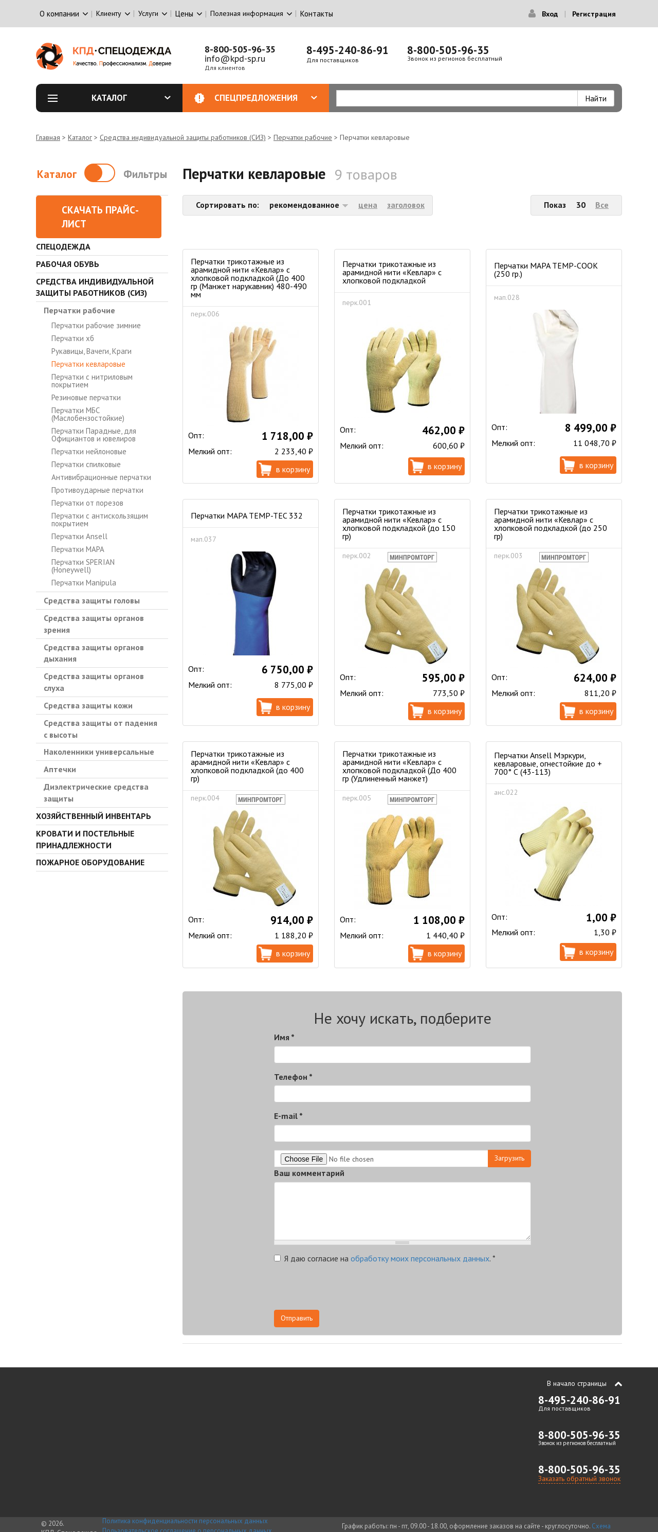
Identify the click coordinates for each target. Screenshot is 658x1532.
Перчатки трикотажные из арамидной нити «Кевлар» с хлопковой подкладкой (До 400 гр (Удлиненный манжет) (399, 766)
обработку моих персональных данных (420, 1258)
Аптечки (60, 769)
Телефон (293, 1077)
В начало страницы (577, 1383)
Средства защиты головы (92, 600)
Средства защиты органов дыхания (94, 653)
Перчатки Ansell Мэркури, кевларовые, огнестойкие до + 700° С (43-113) (548, 763)
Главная (48, 137)
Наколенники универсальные (99, 751)
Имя (284, 1037)
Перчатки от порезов (87, 503)
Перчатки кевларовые (88, 364)
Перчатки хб (72, 338)
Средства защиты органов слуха (94, 682)
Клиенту (108, 13)
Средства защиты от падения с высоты (100, 729)
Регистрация (594, 14)
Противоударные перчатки (97, 490)
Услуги (148, 13)
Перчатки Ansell (79, 536)
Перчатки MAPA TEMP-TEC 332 (247, 515)
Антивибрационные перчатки (101, 477)
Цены (184, 14)
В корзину (293, 469)
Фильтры (145, 174)
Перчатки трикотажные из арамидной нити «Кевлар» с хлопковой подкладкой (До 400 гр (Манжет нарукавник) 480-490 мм (249, 277)
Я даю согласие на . (385, 1258)
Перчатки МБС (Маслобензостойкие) (87, 414)
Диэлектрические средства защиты (96, 792)
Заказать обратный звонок (579, 1478)
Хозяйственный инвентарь (93, 816)
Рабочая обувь (67, 264)
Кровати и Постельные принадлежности (85, 839)
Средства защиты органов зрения (94, 624)
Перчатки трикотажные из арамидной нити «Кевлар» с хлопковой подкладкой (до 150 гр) (398, 523)
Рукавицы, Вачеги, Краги (91, 351)
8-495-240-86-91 (347, 50)
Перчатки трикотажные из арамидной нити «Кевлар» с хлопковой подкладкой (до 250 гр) (550, 523)
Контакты (316, 14)
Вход (550, 14)
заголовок (406, 205)
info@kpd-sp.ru (235, 58)
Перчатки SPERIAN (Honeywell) (83, 566)
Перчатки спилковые (86, 464)
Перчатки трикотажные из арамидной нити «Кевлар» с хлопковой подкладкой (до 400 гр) (247, 766)
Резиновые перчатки (86, 397)
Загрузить (509, 1158)
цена (367, 205)
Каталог (131, 97)
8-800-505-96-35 (240, 49)
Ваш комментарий (309, 1173)
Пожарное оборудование (90, 862)
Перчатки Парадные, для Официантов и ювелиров (93, 434)
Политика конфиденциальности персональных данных (185, 1521)
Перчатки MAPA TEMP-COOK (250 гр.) (546, 269)
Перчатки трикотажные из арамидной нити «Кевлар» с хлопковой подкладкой (392, 272)
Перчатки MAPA (77, 549)
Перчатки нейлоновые (88, 451)
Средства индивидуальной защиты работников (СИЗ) (183, 137)
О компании (59, 14)
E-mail (288, 1116)
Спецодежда (63, 246)
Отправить (297, 1318)
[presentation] (438, 1290)
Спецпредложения (266, 97)
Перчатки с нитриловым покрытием (92, 380)
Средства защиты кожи (88, 705)
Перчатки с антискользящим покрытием (99, 519)
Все (602, 205)
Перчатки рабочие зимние (96, 325)
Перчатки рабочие (302, 137)
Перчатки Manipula (83, 582)
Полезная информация (246, 13)
